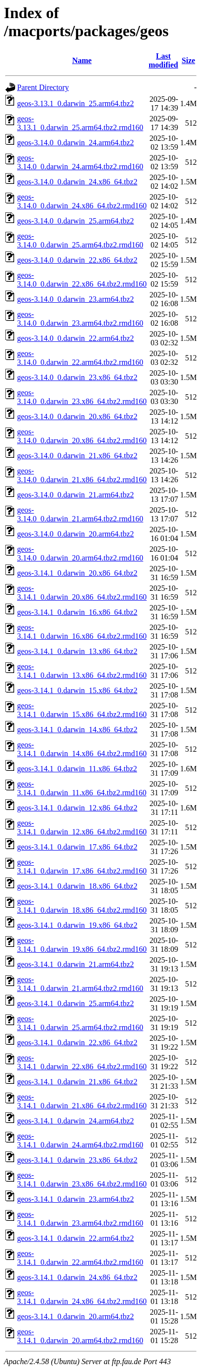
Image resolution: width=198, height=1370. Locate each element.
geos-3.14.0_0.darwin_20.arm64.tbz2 (75, 534)
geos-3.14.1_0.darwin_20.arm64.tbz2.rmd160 (80, 1336)
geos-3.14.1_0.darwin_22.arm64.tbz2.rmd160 (80, 1257)
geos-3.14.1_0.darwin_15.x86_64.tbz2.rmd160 (82, 710)
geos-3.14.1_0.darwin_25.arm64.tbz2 (75, 1003)
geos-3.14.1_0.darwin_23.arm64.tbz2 (75, 1199)
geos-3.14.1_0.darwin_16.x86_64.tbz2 (77, 612)
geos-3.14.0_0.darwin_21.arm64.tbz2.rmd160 (80, 514)
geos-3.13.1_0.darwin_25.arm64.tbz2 (75, 103)
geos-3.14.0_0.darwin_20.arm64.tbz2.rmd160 (80, 553)
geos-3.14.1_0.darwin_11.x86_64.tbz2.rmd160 (81, 788)
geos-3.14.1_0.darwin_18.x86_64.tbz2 (77, 886)
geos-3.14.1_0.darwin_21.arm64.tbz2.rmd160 (80, 983)
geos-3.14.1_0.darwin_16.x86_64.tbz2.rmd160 (82, 631)
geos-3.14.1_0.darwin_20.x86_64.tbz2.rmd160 (82, 592)
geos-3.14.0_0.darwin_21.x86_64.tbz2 (77, 455)
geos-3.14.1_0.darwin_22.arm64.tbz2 (75, 1238)
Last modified (163, 60)
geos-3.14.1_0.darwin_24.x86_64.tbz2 (77, 1277)
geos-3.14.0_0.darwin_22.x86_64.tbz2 (77, 260)
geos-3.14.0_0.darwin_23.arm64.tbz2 (75, 299)
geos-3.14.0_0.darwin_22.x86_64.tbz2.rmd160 (82, 279)
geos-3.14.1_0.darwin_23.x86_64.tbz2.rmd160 (82, 1179)
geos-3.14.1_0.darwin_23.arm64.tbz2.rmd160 (80, 1218)
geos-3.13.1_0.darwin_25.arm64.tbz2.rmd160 (80, 123)
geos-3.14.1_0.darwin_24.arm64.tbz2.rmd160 (80, 1140)
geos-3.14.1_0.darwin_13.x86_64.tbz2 (77, 651)
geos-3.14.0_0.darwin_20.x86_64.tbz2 (77, 416)
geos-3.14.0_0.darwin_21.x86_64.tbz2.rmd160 (82, 475)
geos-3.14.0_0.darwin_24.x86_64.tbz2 (77, 182)
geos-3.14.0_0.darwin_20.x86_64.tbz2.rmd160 (82, 436)
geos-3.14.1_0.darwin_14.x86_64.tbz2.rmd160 (82, 749)
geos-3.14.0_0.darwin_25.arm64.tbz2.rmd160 (80, 240)
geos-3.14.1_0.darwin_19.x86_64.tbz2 (77, 925)
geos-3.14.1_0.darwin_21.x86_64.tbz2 (77, 1082)
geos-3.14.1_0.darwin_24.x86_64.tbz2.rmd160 (82, 1296)
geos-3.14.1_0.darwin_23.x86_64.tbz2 (77, 1160)
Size (189, 60)
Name (82, 60)
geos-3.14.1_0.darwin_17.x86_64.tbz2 (77, 847)
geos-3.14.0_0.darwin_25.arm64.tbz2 (75, 221)
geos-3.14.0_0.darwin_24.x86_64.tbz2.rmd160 (82, 201)
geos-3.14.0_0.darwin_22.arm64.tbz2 (75, 338)
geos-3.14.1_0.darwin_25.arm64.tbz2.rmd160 (80, 1023)
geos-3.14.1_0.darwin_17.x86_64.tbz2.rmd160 (82, 866)
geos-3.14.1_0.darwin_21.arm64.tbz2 (75, 964)
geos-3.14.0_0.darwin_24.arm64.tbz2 (75, 142)
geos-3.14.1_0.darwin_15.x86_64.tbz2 (77, 690)
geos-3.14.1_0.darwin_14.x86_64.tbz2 (77, 729)
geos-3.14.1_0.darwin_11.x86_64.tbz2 (77, 768)
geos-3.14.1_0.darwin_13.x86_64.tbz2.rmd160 (82, 670)
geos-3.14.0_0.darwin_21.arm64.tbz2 (75, 495)
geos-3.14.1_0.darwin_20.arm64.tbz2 (75, 1316)
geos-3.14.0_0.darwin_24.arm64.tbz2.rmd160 (80, 162)
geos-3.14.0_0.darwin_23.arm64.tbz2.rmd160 (80, 318)
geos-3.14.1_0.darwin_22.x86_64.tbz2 (77, 1042)
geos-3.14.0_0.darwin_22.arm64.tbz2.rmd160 (80, 357)
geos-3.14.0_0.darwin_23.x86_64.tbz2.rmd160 (82, 396)
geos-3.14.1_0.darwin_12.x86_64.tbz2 (77, 808)
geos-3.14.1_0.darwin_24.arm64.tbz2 (75, 1121)
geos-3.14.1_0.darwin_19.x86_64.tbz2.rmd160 (82, 944)
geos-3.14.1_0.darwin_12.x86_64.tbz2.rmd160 (82, 827)
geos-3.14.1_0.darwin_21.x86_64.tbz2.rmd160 (82, 1101)
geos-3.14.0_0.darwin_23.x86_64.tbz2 (77, 377)
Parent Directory (43, 87)
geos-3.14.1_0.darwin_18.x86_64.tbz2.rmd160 (82, 905)
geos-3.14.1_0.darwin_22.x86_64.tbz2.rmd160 (82, 1062)
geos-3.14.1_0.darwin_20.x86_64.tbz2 (77, 573)
